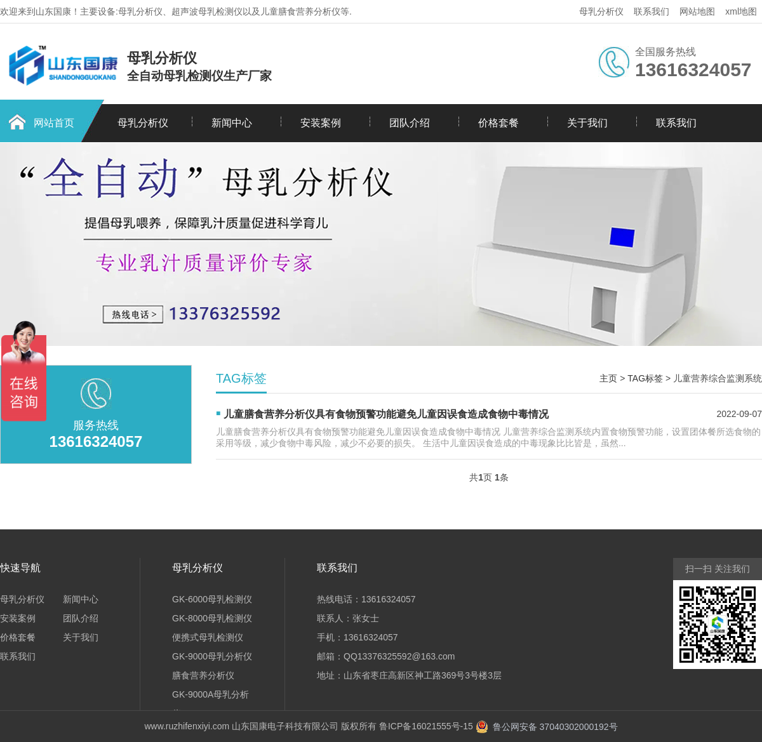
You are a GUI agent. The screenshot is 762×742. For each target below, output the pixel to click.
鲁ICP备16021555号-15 (426, 726)
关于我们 (587, 122)
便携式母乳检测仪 (207, 637)
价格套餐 (498, 122)
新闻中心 (231, 122)
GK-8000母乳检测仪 (212, 618)
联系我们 (651, 11)
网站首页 (54, 122)
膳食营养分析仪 (203, 675)
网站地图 (697, 11)
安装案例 (320, 122)
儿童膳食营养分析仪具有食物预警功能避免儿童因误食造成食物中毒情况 (386, 414)
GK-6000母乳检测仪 (212, 599)
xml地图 (741, 11)
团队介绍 (409, 122)
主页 (608, 378)
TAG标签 (645, 378)
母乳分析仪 (601, 11)
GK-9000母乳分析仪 (212, 656)
